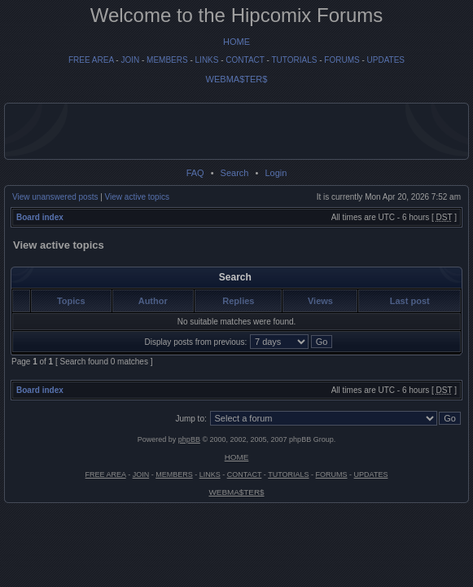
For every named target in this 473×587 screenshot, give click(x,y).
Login (276, 173)
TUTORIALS (294, 59)
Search (235, 173)
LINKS (207, 59)
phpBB (189, 439)
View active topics (137, 196)
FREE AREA (91, 59)
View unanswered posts (55, 196)
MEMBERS (167, 59)
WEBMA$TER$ (237, 79)
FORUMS (341, 59)
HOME (236, 41)
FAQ (195, 173)
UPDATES (386, 59)
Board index (40, 217)
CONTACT (245, 59)
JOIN (129, 59)
